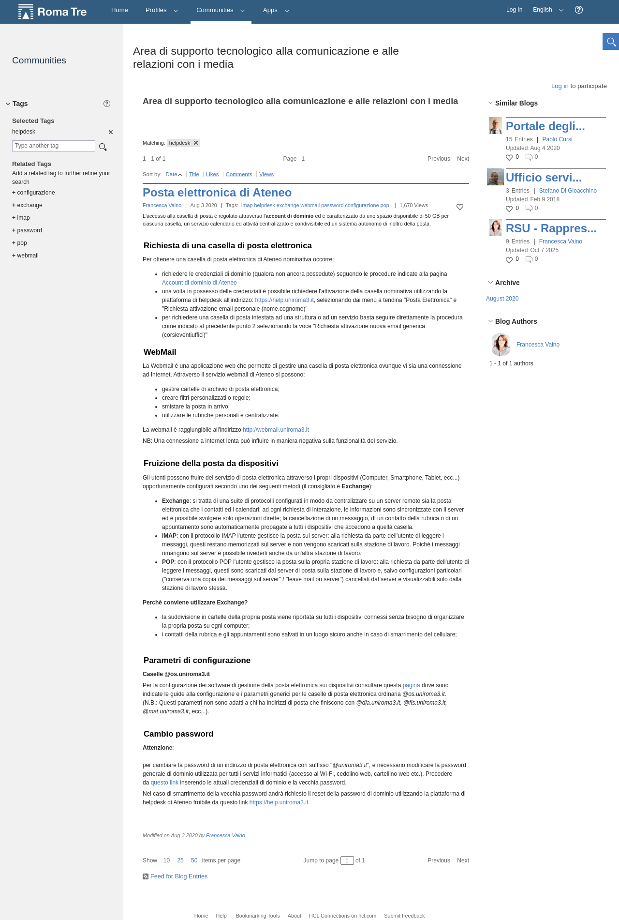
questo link (164, 782)
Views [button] (266, 174)
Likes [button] (212, 174)
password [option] (27, 230)
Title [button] (194, 174)
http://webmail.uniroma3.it (276, 429)
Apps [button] (276, 10)
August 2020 (502, 298)
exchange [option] (27, 205)
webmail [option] (25, 255)
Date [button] (171, 174)
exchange (288, 205)
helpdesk (264, 205)
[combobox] (53, 145)
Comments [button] (239, 174)
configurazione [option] (33, 192)
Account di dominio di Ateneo (199, 282)
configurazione (362, 205)
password (332, 205)
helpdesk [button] (183, 143)
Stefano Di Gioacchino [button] (568, 190)
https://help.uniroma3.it (284, 300)
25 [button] (180, 860)
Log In (514, 9)
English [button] (546, 6)
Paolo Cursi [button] (558, 139)
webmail (310, 205)
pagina (412, 685)
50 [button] (194, 860)
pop (385, 205)
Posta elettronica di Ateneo (217, 192)
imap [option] (21, 217)
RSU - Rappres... (551, 228)
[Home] (119, 10)
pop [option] (19, 243)
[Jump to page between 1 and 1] (347, 860)
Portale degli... (545, 126)
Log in (560, 86)
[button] (579, 10)
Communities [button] (221, 10)
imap (246, 205)
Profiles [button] (162, 10)
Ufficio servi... (544, 177)
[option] (110, 131)
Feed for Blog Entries (178, 876)
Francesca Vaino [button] (560, 241)
